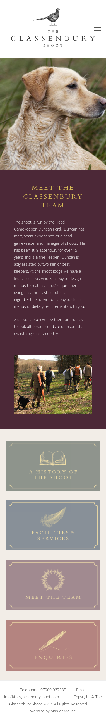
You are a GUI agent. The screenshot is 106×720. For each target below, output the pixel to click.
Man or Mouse (63, 711)
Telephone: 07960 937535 (43, 689)
